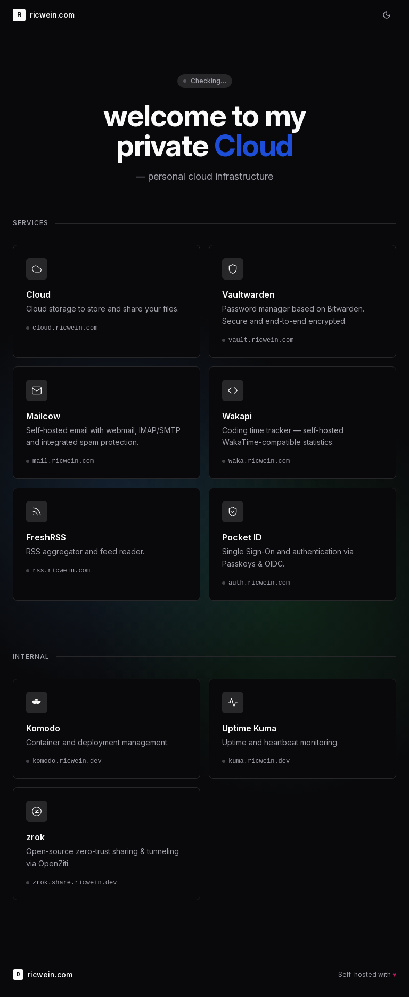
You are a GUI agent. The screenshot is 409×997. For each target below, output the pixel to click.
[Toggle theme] (386, 15)
